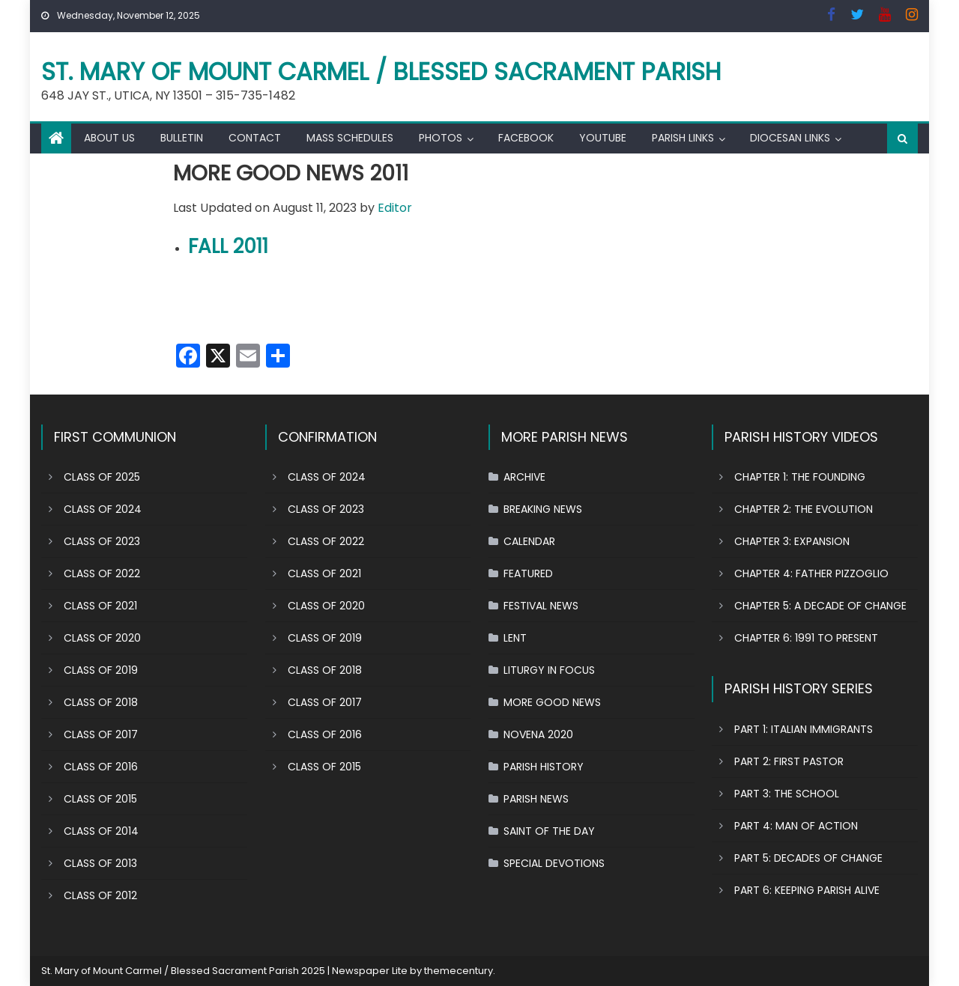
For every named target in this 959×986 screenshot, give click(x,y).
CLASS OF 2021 (100, 605)
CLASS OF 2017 (101, 734)
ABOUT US (109, 137)
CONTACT (255, 137)
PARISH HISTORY (543, 766)
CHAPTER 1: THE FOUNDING (799, 476)
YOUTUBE (602, 137)
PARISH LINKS (683, 137)
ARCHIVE (524, 476)
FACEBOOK (526, 137)
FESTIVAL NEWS (540, 605)
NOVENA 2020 (538, 734)
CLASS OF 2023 (102, 541)
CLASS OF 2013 (100, 863)
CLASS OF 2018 (101, 702)
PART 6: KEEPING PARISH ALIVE (807, 890)
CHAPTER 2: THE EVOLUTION (803, 509)
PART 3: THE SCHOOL (786, 793)
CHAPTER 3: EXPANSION (792, 541)
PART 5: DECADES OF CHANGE (808, 857)
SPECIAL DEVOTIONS (554, 863)
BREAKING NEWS (542, 509)
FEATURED (528, 573)
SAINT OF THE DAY (549, 831)
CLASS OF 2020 (102, 637)
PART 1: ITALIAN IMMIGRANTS (803, 729)
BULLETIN (181, 137)
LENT (515, 637)
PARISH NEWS (536, 798)
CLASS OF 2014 (101, 831)
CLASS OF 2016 (101, 766)
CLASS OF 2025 (102, 476)
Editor (395, 207)
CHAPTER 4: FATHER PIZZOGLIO (811, 573)
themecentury (458, 971)
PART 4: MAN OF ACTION (796, 825)
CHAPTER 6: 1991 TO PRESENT (806, 637)
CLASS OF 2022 (102, 573)
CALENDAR (529, 541)
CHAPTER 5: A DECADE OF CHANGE (820, 605)
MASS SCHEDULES (349, 137)
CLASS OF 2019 (101, 670)
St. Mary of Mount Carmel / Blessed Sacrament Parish (381, 71)
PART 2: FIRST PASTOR (789, 761)
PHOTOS (440, 137)
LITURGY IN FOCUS (549, 670)
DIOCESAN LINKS (790, 137)
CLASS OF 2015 (100, 798)
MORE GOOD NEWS (552, 702)
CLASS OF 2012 (100, 895)
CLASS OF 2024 (103, 509)
